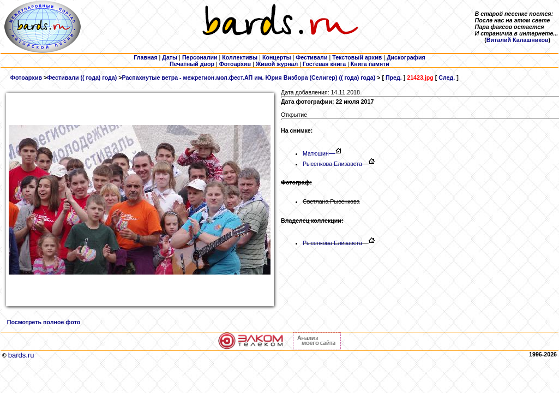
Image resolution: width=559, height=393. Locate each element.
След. (446, 77)
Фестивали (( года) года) (82, 77)
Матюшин (319, 153)
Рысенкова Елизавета (332, 163)
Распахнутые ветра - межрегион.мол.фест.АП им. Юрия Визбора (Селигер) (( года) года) (248, 77)
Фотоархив (26, 77)
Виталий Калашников (517, 40)
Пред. (394, 77)
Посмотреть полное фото (43, 322)
